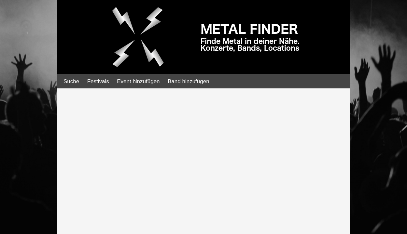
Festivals (98, 81)
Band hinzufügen (188, 81)
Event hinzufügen (138, 81)
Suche (71, 81)
